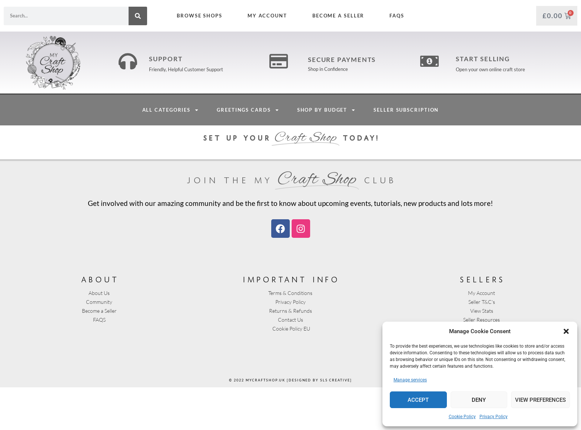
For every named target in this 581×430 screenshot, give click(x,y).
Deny (479, 400)
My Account (267, 16)
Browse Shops (199, 16)
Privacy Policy (493, 416)
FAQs (396, 16)
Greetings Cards (248, 153)
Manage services (410, 380)
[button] (566, 331)
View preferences (540, 400)
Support (166, 80)
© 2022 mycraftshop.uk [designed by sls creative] (290, 423)
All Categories (170, 153)
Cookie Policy (462, 416)
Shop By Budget (326, 153)
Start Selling (483, 80)
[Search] (138, 16)
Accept (418, 400)
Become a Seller (338, 16)
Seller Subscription (406, 152)
